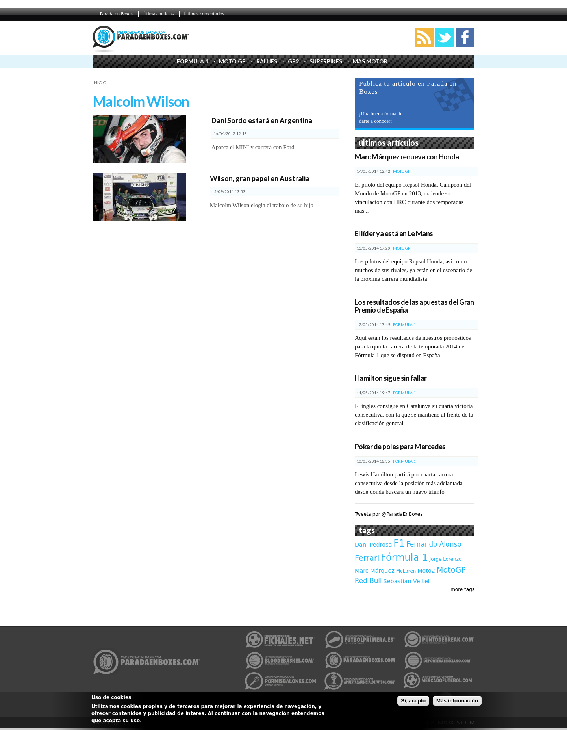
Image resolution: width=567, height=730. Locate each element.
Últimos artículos (389, 142)
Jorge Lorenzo (446, 559)
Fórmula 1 (192, 61)
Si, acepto (413, 701)
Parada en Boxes (116, 14)
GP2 (293, 61)
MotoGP (451, 569)
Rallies (266, 61)
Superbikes (325, 61)
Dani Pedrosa (373, 544)
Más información (457, 701)
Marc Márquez (375, 570)
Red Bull (368, 581)
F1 (399, 543)
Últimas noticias (158, 14)
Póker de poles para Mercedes (400, 446)
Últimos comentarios (203, 14)
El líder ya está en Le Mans (394, 233)
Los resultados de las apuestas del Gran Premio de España (414, 306)
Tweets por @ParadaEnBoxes (388, 514)
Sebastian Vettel (407, 581)
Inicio (100, 82)
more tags (462, 589)
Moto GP (232, 61)
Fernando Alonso (433, 544)
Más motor (370, 61)
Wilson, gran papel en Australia (259, 178)
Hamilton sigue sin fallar (391, 378)
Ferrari (367, 558)
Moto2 (426, 570)
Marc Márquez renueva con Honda (407, 156)
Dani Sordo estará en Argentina (261, 120)
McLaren (406, 571)
